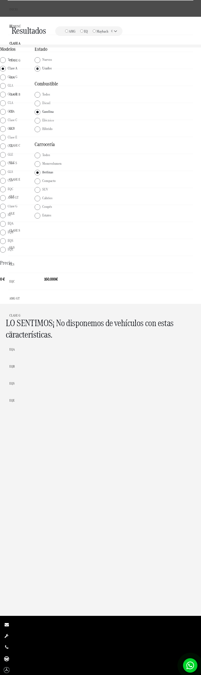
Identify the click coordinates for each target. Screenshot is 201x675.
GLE (12, 213)
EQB (12, 366)
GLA (12, 77)
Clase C (14, 145)
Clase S (14, 230)
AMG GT (14, 298)
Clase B (14, 94)
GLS (12, 247)
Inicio (13, 9)
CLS (11, 264)
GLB (12, 128)
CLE (11, 196)
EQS (12, 383)
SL (11, 332)
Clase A (14, 43)
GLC (12, 162)
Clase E (14, 179)
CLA (11, 111)
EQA (12, 349)
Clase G (14, 60)
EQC (12, 281)
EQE (12, 400)
